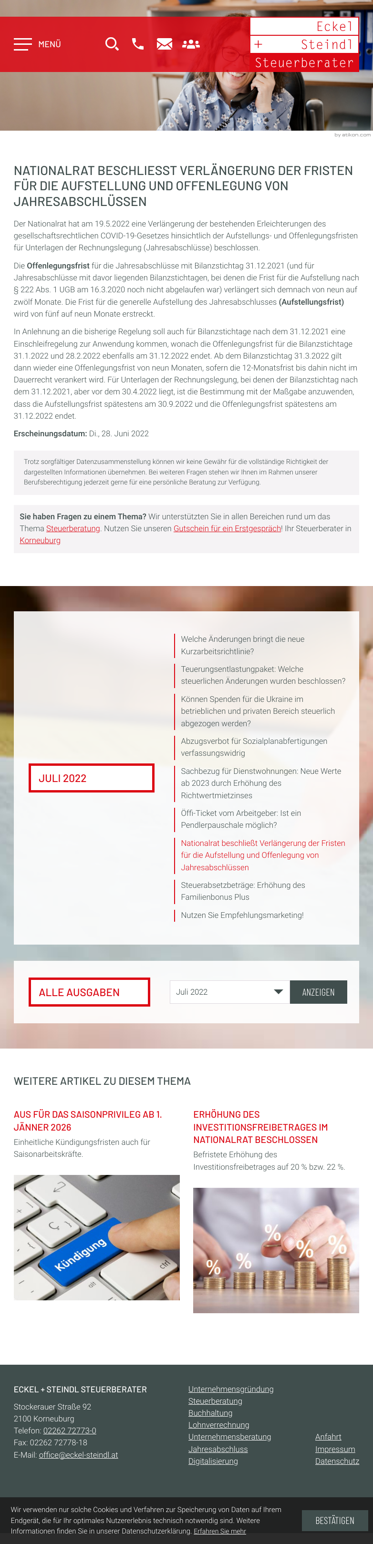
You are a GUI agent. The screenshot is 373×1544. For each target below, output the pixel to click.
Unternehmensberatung (229, 1437)
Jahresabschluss (218, 1449)
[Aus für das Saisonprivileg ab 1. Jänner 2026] (97, 1202)
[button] (139, 45)
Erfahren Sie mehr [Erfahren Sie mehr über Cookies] (220, 1531)
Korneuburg (40, 541)
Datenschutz (337, 1461)
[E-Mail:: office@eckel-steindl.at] (165, 45)
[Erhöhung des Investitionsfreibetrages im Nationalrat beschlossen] (276, 1208)
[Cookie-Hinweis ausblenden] (335, 1520)
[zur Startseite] (304, 44)
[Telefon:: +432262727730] (69, 1431)
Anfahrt (328, 1437)
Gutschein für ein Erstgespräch (227, 529)
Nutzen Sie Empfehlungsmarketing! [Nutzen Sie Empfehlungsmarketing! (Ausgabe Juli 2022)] (242, 915)
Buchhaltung (210, 1413)
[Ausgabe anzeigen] (318, 992)
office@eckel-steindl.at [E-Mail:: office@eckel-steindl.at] (78, 1455)
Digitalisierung (213, 1461)
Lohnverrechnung (218, 1425)
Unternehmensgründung (231, 1389)
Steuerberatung (73, 529)
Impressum (335, 1449)
